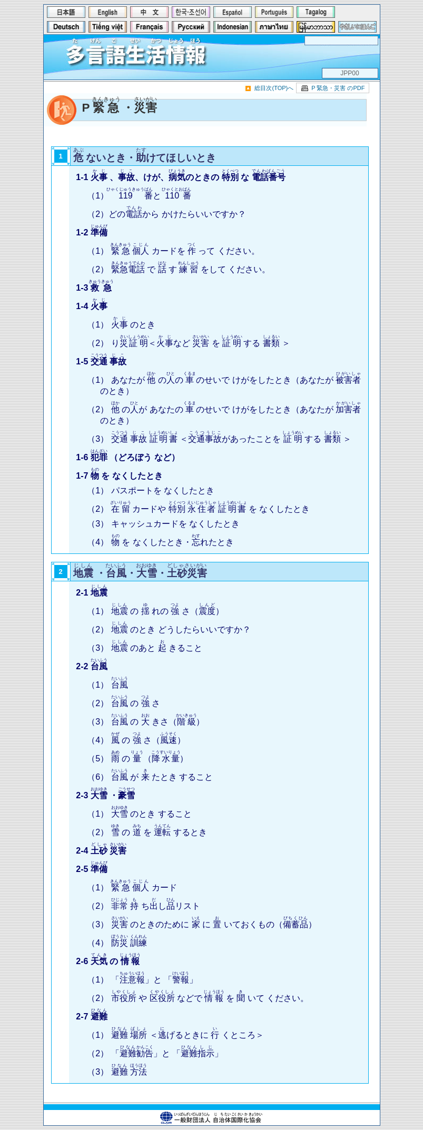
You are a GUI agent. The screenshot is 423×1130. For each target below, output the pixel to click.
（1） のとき (121, 324)
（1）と (139, 195)
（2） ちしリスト (143, 905)
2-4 (101, 850)
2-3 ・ (105, 795)
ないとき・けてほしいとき (145, 157)
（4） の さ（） (136, 740)
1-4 (91, 306)
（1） (107, 684)
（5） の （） (137, 758)
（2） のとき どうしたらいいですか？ (168, 629)
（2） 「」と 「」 (155, 1053)
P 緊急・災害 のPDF (338, 88)
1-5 (101, 361)
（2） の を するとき (147, 832)
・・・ (140, 573)
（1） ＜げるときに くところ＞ (175, 1034)
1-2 (91, 232)
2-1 (91, 592)
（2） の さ (123, 703)
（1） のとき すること (139, 813)
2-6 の (108, 961)
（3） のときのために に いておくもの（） (202, 924)
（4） (117, 942)
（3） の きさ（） (145, 721)
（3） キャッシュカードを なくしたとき (163, 523)
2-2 (91, 666)
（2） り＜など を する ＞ (188, 343)
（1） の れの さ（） (155, 611)
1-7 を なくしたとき (119, 475)
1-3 (95, 287)
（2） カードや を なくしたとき (198, 508)
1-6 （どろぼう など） (127, 457)
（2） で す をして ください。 (178, 269)
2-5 (91, 869)
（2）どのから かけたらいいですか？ (166, 214)
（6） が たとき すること (150, 776)
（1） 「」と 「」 (142, 979)
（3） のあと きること (144, 647)
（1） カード (131, 887)
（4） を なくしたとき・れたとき (160, 542)
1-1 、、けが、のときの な (180, 177)
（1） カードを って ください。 (173, 250)
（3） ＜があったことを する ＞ (219, 438)
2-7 (91, 1016)
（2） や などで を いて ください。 (198, 998)
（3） (117, 1071)
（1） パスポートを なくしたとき (150, 490)
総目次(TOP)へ (273, 88)
